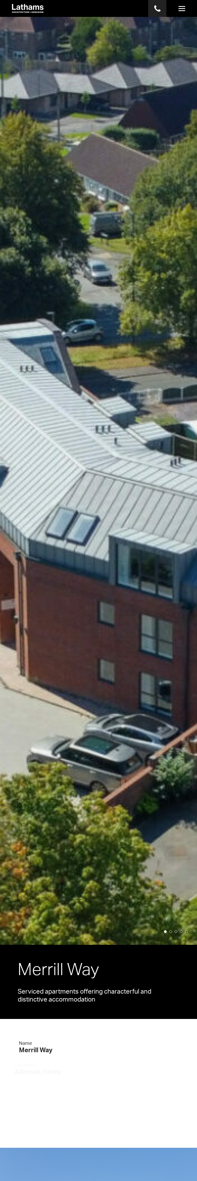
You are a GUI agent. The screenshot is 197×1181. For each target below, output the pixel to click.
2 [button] (172, 938)
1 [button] (167, 938)
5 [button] (188, 938)
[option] (98, 472)
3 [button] (177, 938)
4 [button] (182, 938)
